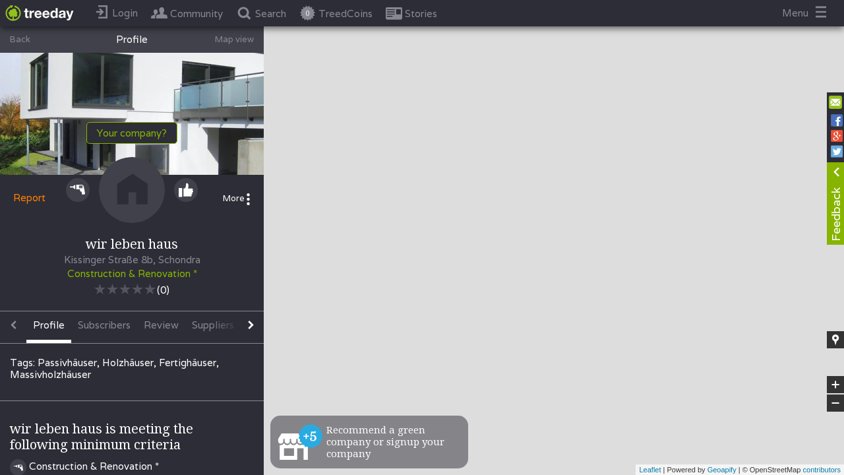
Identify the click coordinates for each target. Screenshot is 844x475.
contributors (822, 470)
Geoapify (722, 470)
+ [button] (835, 384)
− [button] (835, 403)
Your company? (132, 133)
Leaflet (650, 470)
